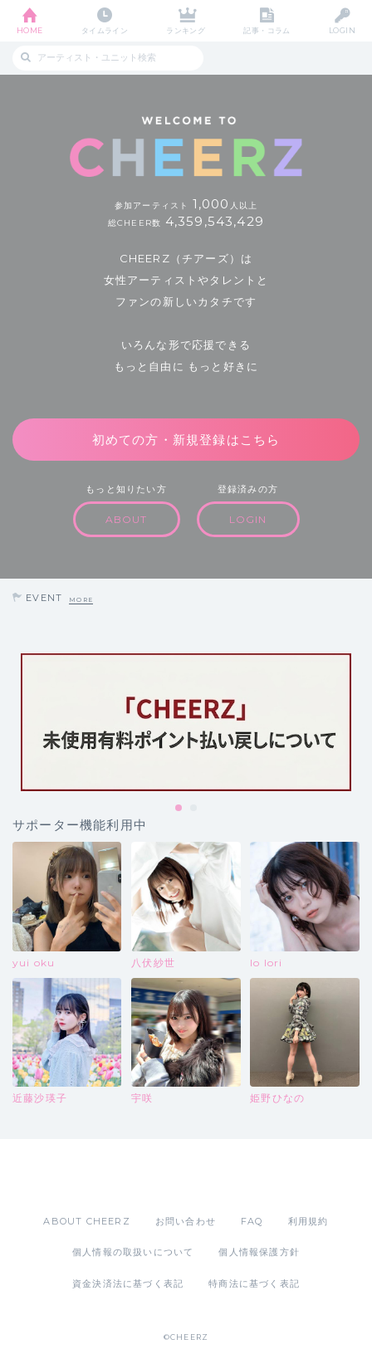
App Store (140, 1176)
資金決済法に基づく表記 (128, 1283)
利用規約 (308, 1221)
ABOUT (126, 519)
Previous (16, 722)
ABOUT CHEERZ (86, 1221)
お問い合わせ (185, 1221)
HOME (30, 30)
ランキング (185, 30)
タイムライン (105, 30)
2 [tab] (194, 808)
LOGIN (342, 30)
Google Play (228, 1176)
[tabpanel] (186, 722)
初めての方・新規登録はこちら (186, 439)
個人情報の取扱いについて (132, 1252)
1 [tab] (179, 808)
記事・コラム (267, 30)
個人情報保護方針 (259, 1252)
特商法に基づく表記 (254, 1283)
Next (355, 722)
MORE (81, 600)
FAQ (252, 1221)
